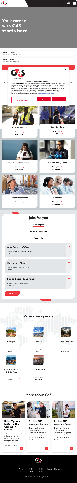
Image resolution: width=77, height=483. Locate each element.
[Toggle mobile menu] (74, 3)
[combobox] (38, 60)
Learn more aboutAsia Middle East (10, 379)
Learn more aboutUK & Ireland (37, 379)
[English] (69, 3)
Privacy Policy (22, 470)
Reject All (44, 99)
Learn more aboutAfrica (37, 351)
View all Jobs (12, 293)
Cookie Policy (31, 470)
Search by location (9, 59)
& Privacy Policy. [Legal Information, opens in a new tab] (49, 93)
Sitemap (49, 469)
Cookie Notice (40, 470)
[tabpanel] (38, 269)
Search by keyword (9, 52)
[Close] (66, 70)
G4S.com (57, 469)
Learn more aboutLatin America (65, 351)
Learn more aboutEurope (10, 351)
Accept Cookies (58, 99)
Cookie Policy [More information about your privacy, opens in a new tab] (41, 93)
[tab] (38, 225)
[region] (38, 86)
